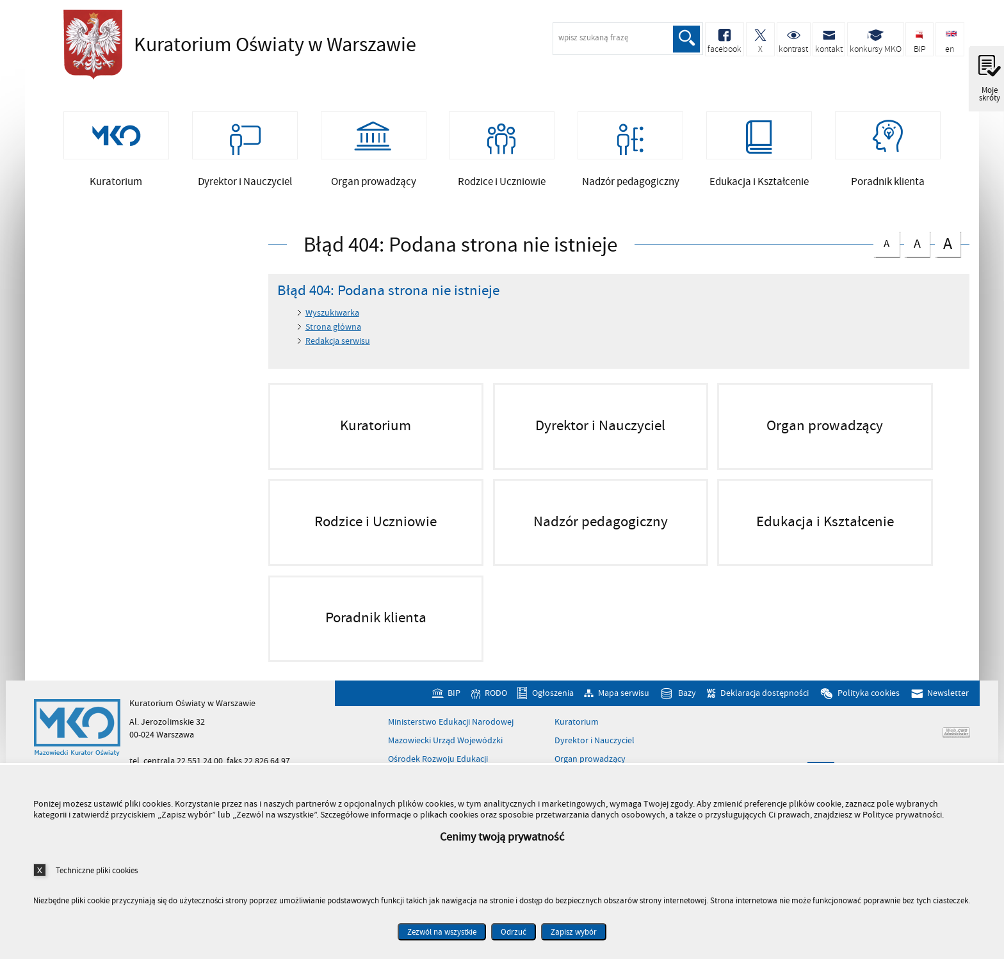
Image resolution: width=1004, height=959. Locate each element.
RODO (496, 694)
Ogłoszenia (553, 694)
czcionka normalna (886, 242)
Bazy (687, 694)
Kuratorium (577, 722)
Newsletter (948, 694)
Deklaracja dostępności (764, 694)
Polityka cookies (869, 694)
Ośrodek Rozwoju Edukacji (438, 759)
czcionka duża (947, 243)
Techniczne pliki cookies (97, 870)
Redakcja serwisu (337, 341)
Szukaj (686, 39)
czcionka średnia (917, 242)
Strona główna (333, 327)
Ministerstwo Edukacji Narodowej (451, 722)
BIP (454, 694)
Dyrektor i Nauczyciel (595, 741)
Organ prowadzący (590, 759)
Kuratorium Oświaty (236, 44)
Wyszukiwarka (332, 314)
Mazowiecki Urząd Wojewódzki (445, 741)
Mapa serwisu (623, 694)
